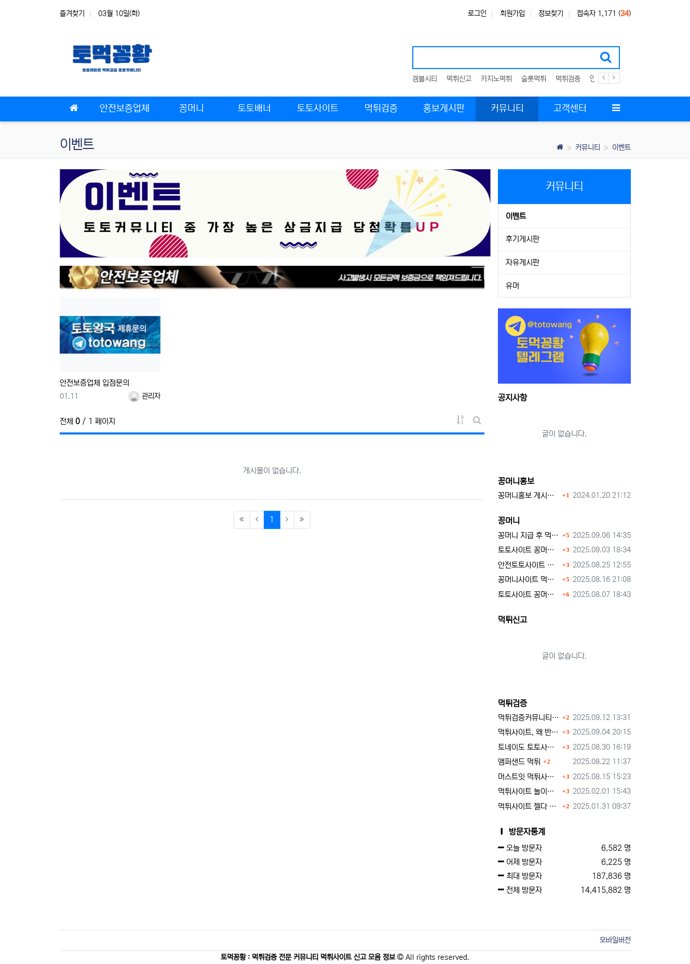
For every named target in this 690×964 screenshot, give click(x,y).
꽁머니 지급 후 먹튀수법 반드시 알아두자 (529, 535)
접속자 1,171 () (604, 13)
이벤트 (621, 147)
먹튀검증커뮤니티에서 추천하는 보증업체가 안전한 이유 (529, 717)
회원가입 (512, 13)
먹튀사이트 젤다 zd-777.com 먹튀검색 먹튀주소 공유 (529, 806)
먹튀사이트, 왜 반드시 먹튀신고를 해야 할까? (529, 732)
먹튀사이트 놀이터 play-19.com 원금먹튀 (529, 791)
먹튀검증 (568, 79)
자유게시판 (522, 262)
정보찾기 (550, 13)
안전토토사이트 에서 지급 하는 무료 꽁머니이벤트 (529, 565)
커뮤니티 (587, 147)
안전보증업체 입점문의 (94, 382)
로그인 (477, 13)
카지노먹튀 (496, 79)
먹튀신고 (459, 79)
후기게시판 (522, 239)
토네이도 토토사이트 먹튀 (529, 747)
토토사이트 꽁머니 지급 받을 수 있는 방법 (529, 594)
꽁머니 (509, 520)
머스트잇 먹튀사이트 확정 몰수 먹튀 (529, 776)
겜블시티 (424, 79)
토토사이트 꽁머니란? (529, 550)
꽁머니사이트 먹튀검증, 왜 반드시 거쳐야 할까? (529, 579)
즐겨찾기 (72, 13)
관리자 (144, 396)
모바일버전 (615, 940)
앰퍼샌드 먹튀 (519, 761)
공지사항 (512, 397)
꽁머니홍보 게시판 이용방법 (529, 495)
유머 (512, 285)
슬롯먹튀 (533, 79)
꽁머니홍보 (516, 481)
